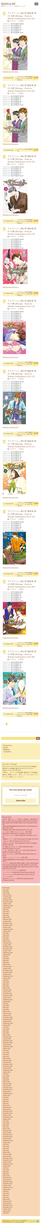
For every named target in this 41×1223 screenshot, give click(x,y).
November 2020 (7, 1019)
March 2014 (6, 1176)
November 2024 (7, 925)
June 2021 (6, 1005)
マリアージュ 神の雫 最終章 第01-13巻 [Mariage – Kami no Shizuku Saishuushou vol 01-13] (22, 303)
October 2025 (7, 904)
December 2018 (7, 1064)
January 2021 (7, 1015)
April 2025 (6, 915)
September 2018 (8, 1070)
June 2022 (6, 982)
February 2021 (7, 1013)
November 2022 (7, 972)
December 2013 (7, 1181)
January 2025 (7, 921)
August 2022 (6, 978)
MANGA (22, 20)
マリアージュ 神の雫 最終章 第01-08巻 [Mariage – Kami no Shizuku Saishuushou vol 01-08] (22, 654)
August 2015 (6, 1142)
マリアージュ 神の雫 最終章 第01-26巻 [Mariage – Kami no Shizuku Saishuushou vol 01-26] (22, 16)
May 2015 (6, 1148)
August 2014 (6, 1166)
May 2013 (6, 1195)
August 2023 (6, 954)
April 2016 (6, 1127)
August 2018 (6, 1072)
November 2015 (7, 1136)
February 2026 (7, 896)
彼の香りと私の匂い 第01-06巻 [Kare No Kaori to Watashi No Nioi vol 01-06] (19, 844)
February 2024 (7, 943)
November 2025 (7, 902)
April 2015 (6, 1150)
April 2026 (6, 892)
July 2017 (6, 1097)
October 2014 (7, 1162)
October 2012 (7, 1209)
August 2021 (6, 1001)
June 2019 (6, 1052)
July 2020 (6, 1027)
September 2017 (8, 1093)
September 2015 (8, 1140)
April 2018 (6, 1080)
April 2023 (6, 962)
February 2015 (7, 1154)
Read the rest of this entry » (11, 72)
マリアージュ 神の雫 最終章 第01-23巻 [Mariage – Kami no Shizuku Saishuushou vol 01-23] (22, 231)
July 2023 (6, 956)
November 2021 (7, 996)
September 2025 (8, 906)
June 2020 (6, 1029)
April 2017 (6, 1103)
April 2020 (6, 1033)
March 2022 (6, 988)
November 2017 (7, 1089)
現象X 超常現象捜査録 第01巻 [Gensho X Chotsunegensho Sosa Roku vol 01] (19, 827)
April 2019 (6, 1056)
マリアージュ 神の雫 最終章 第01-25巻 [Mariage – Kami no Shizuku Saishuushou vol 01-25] (22, 159)
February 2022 (7, 990)
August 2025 (6, 907)
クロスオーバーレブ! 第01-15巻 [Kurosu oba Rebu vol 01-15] (19, 836)
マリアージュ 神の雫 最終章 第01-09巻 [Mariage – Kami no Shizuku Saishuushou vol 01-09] (22, 584)
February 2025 (7, 919)
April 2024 (6, 939)
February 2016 (7, 1131)
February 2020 (7, 1037)
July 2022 (6, 980)
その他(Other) (7, 751)
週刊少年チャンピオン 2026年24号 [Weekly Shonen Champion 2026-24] (17, 879)
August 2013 (6, 1189)
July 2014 (6, 1168)
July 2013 (6, 1191)
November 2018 (7, 1066)
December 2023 (7, 947)
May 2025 (6, 913)
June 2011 (6, 1213)
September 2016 (8, 1117)
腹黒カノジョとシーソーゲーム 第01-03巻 (15, 857)
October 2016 (7, 1115)
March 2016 (6, 1129)
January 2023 (7, 968)
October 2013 (7, 1185)
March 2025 (6, 917)
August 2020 (6, 1025)
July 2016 (6, 1121)
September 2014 (8, 1164)
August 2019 (6, 1048)
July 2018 (6, 1074)
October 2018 (7, 1068)
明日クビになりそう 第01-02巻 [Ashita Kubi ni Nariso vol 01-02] (19, 854)
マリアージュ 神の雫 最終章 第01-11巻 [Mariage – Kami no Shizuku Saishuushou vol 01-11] (22, 444)
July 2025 (6, 909)
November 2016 (7, 1113)
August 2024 (6, 931)
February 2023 (7, 966)
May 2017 (6, 1101)
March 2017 (6, 1105)
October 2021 (7, 998)
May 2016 (6, 1125)
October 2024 (7, 927)
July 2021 (6, 1003)
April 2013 (6, 1197)
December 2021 (7, 994)
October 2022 (7, 974)
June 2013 (6, 1193)
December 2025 (7, 900)
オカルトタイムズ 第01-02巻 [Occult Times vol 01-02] (18, 874)
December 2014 (7, 1158)
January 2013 (7, 1203)
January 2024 (7, 945)
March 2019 (6, 1058)
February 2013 (7, 1201)
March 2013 (6, 1199)
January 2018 (7, 1086)
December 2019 (7, 1041)
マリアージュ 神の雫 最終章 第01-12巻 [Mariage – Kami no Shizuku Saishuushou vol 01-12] (22, 374)
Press (25, 1220)
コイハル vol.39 (7, 876)
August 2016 (6, 1119)
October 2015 (7, 1138)
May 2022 (6, 984)
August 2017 (6, 1095)
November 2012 (7, 1207)
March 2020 (6, 1035)
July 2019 (6, 1050)
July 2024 (6, 933)
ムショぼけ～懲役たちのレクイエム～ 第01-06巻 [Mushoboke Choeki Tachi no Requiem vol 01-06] (17, 832)
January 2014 (7, 1179)
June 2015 (6, 1146)
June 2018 (6, 1076)
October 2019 (7, 1044)
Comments (18, 1221)
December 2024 (7, 923)
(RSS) (8, 1221)
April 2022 (6, 986)
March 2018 (6, 1082)
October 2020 (7, 1021)
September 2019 (8, 1046)
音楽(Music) (6, 749)
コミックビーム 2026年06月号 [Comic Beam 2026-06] (19, 872)
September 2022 (8, 976)
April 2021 (6, 1009)
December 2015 (7, 1134)
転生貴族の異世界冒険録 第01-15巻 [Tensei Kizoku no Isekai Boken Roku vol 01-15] (20, 867)
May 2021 (6, 1007)
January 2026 (7, 898)
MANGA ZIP (6, 1220)
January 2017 (7, 1109)
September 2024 (8, 929)
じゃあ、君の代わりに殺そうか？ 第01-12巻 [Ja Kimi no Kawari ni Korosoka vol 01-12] (19, 851)
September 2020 (8, 1023)
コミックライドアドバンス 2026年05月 (14, 870)
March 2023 (6, 964)
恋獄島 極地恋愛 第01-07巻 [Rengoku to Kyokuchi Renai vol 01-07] (20, 860)
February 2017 (7, 1107)
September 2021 (8, 999)
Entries (4, 1221)
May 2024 (6, 937)
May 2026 (6, 890)
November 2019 (7, 1043)
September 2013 (8, 1187)
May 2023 (6, 960)
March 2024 (6, 941)
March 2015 (6, 1152)
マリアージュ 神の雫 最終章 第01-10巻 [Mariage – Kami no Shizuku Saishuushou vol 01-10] (22, 514)
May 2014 (6, 1172)
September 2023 (8, 953)
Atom (11, 1221)
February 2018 (7, 1084)
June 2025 (6, 911)
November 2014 (7, 1160)
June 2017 (6, 1099)
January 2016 (7, 1133)
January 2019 (7, 1062)
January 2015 (7, 1156)
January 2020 (7, 1039)
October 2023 (7, 951)
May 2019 (6, 1054)
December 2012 (7, 1205)
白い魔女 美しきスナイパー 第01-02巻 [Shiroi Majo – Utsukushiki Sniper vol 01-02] (18, 847)
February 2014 (7, 1178)
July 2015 (6, 1144)
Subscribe (20, 801)
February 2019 (7, 1060)
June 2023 (6, 958)
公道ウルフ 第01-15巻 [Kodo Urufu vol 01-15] (16, 841)
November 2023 (7, 949)
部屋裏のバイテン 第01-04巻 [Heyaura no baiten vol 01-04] (20, 839)
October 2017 (7, 1091)
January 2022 (7, 992)
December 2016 (7, 1111)
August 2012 (6, 1211)
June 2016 (6, 1123)
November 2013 (7, 1183)
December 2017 (7, 1088)
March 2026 (6, 894)
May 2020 (6, 1031)
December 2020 (7, 1017)
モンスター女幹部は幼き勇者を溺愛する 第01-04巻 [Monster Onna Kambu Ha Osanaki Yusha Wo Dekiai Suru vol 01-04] (20, 864)
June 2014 (6, 1170)
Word (23, 1220)
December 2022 (7, 970)
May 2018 (6, 1078)
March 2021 (6, 1011)
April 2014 (6, 1174)
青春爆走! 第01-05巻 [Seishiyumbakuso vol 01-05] (17, 830)
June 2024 (6, 935)
